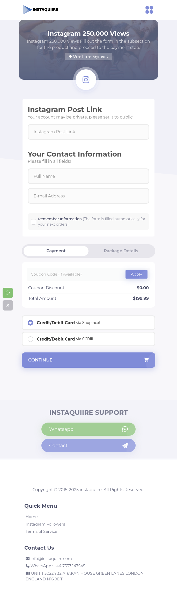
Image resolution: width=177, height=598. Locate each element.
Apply (136, 274)
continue (88, 360)
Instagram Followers (45, 524)
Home (32, 516)
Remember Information (91, 222)
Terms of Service (41, 531)
